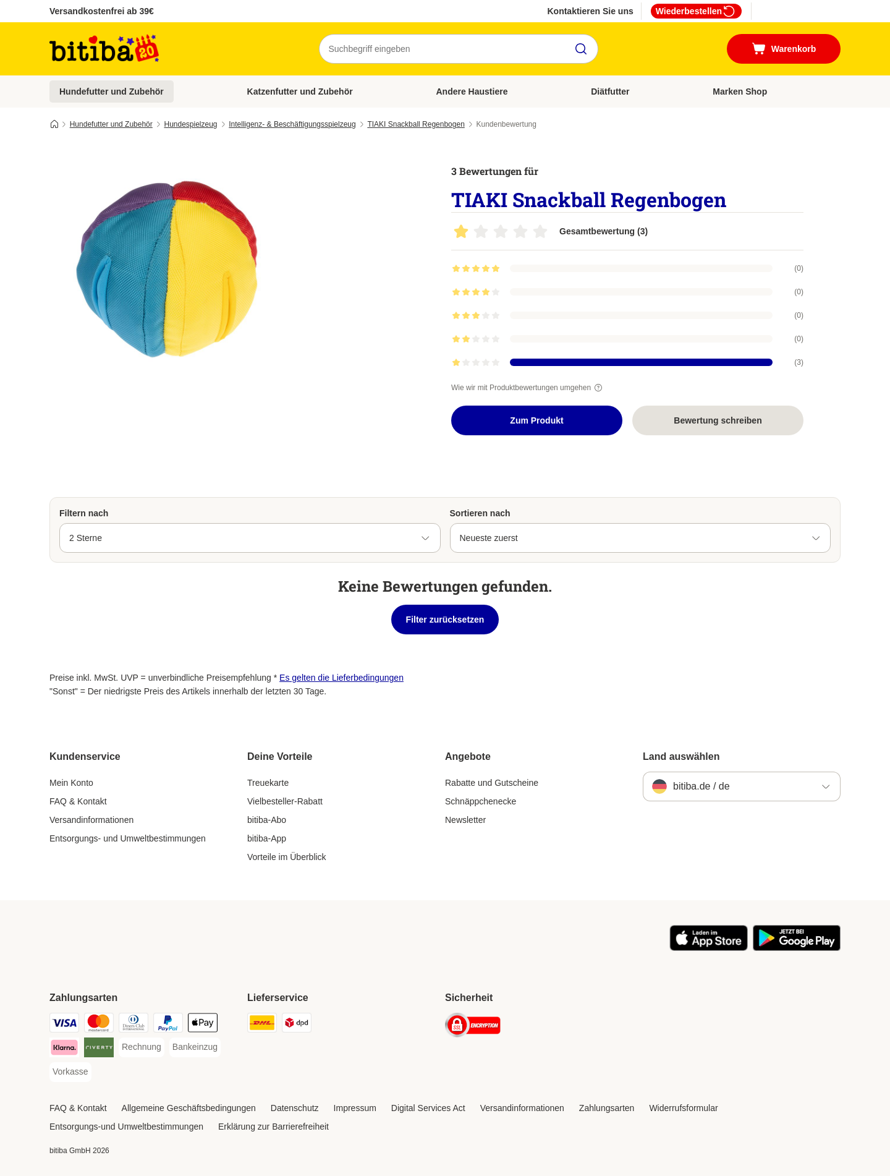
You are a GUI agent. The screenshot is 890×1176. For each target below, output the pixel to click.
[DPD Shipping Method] (297, 1025)
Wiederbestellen (696, 11)
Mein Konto (71, 783)
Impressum (355, 1108)
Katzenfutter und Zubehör (300, 91)
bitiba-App (266, 838)
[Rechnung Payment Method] (141, 1047)
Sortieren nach (480, 513)
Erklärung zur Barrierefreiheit (273, 1126)
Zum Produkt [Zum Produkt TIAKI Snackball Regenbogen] (536, 420)
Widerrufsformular (683, 1108)
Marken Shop (740, 91)
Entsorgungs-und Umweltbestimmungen (126, 1126)
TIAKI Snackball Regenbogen (415, 124)
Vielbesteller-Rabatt (285, 801)
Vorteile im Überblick (286, 857)
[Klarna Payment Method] (64, 1050)
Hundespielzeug (190, 124)
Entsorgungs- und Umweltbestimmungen (127, 838)
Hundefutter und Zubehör (111, 91)
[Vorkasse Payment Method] (70, 1072)
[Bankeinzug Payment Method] (195, 1047)
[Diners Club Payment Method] (133, 1025)
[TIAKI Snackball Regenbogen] (166, 267)
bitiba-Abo (266, 820)
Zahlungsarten (607, 1108)
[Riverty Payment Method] (99, 1050)
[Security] (473, 1027)
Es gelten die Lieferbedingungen (341, 678)
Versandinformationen (91, 820)
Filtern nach (83, 513)
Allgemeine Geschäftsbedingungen (189, 1108)
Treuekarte (268, 783)
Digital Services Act (428, 1108)
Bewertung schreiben (717, 420)
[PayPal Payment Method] (168, 1025)
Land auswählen (681, 756)
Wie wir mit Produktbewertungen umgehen (528, 388)
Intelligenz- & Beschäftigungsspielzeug (292, 124)
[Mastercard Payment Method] (99, 1025)
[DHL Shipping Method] (262, 1025)
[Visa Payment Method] (64, 1025)
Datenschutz (295, 1108)
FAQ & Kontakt (78, 801)
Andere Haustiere (472, 91)
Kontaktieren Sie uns (590, 11)
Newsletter (465, 820)
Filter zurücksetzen (445, 619)
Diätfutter (610, 91)
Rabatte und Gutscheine (491, 783)
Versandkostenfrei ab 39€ (101, 11)
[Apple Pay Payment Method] (203, 1025)
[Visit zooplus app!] (708, 948)
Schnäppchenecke (480, 801)
